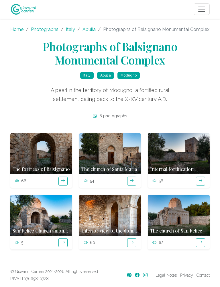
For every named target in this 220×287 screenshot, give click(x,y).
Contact (203, 275)
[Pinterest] (130, 275)
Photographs (44, 29)
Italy (70, 29)
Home (16, 29)
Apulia (89, 29)
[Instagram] (146, 275)
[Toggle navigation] (202, 9)
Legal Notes (166, 275)
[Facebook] (138, 275)
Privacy (186, 275)
